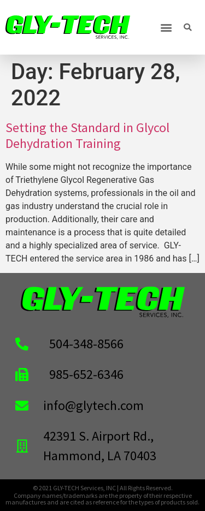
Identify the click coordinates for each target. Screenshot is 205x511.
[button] (166, 28)
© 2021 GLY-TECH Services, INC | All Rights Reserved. (103, 488)
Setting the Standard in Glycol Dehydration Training (87, 135)
